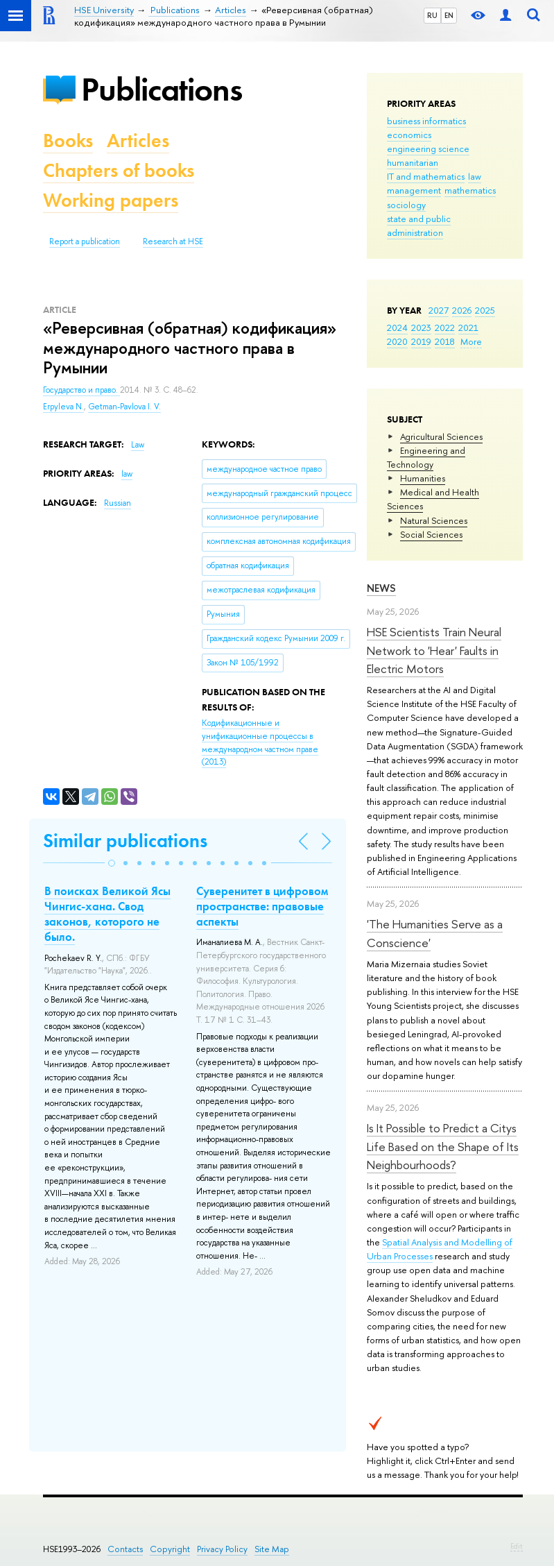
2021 (468, 327)
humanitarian (412, 162)
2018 (445, 341)
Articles (138, 140)
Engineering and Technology (426, 457)
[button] (112, 863)
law (474, 176)
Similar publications (125, 840)
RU (432, 15)
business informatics (426, 120)
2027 (439, 310)
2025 (485, 310)
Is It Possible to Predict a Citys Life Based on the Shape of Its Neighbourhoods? (443, 1146)
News (381, 588)
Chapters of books (118, 170)
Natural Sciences (433, 520)
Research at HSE (173, 241)
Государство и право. (81, 389)
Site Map (271, 1549)
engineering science (428, 148)
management (414, 190)
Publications (161, 89)
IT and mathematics (426, 176)
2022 (445, 327)
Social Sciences (431, 534)
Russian (117, 503)
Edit (516, 1546)
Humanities (422, 478)
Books (68, 140)
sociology (406, 204)
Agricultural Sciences (441, 436)
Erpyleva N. (63, 406)
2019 (421, 341)
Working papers (110, 200)
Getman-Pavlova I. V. (124, 406)
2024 (397, 327)
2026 (461, 310)
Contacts (125, 1549)
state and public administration (419, 225)
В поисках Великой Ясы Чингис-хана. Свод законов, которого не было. (107, 913)
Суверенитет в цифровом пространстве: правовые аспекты (262, 906)
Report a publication (84, 241)
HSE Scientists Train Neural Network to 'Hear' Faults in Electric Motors (434, 650)
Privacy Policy (222, 1549)
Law (137, 444)
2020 (397, 341)
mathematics (470, 190)
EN (448, 15)
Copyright (170, 1549)
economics (409, 134)
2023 (421, 327)
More (471, 341)
